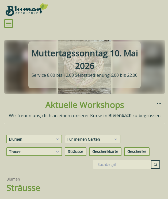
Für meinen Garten (93, 139)
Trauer (34, 152)
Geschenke (136, 151)
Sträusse (75, 151)
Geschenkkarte (105, 151)
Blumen (34, 139)
